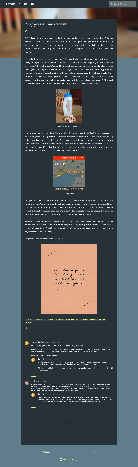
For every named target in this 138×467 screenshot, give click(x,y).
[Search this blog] (124, 4)
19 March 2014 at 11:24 (52, 394)
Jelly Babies (60, 319)
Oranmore (84, 319)
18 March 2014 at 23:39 (43, 381)
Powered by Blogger (69, 459)
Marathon (70, 319)
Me (77, 319)
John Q (41, 359)
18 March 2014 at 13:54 (51, 342)
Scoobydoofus (37, 342)
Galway (50, 319)
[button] (26, 31)
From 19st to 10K (20, 4)
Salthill (102, 319)
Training (29, 323)
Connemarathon (39, 319)
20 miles (28, 319)
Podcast (93, 319)
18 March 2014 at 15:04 (52, 359)
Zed (33, 381)
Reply (33, 377)
